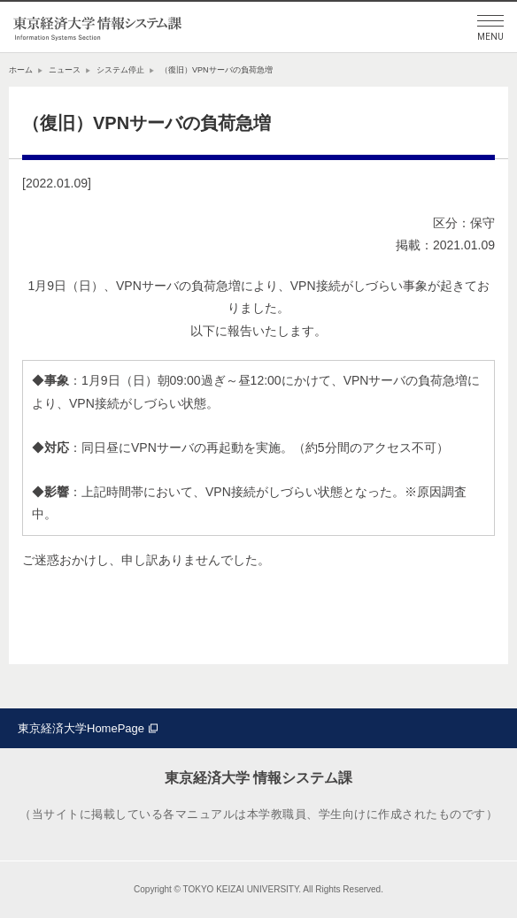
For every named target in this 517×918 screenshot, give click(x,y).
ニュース (65, 69)
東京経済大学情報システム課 (97, 27)
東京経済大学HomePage (81, 728)
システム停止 (120, 69)
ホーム (21, 69)
